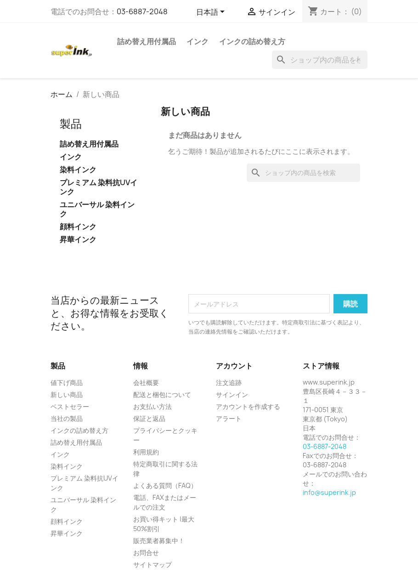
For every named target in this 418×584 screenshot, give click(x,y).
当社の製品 (67, 418)
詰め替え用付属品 (146, 41)
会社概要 (146, 382)
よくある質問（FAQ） (165, 485)
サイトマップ (152, 564)
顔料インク (78, 227)
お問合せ (146, 552)
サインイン (232, 394)
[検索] (319, 60)
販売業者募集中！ (159, 540)
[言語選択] (212, 12)
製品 (71, 123)
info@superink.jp (329, 492)
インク (197, 41)
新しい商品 (67, 394)
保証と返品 (149, 418)
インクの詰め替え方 (252, 41)
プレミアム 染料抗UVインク (98, 187)
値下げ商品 (67, 382)
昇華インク (78, 239)
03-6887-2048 (142, 11)
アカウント (234, 366)
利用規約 (146, 452)
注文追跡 (229, 382)
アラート (229, 418)
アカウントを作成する (248, 406)
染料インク (78, 170)
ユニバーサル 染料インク (97, 209)
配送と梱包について (162, 394)
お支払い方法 (152, 406)
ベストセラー (70, 406)
